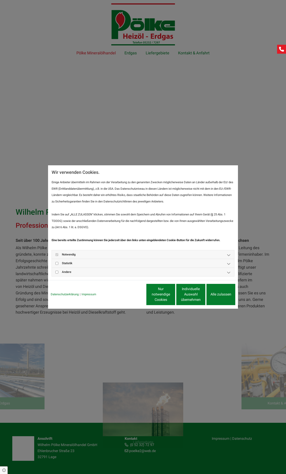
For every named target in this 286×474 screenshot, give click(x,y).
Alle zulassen (214, 294)
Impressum (89, 294)
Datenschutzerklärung (65, 294)
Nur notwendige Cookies (129, 294)
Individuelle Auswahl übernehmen (172, 294)
